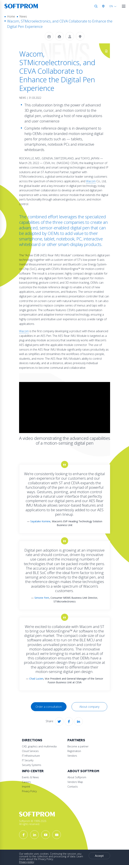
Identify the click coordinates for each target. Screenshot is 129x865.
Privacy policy (26, 862)
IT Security (27, 760)
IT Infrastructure (31, 755)
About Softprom (83, 771)
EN (111, 6)
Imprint (26, 786)
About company (89, 707)
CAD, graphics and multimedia (39, 746)
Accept (99, 856)
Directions (32, 740)
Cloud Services (30, 751)
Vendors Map (75, 782)
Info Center (33, 771)
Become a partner (77, 746)
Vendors (72, 755)
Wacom (91, 181)
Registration (74, 751)
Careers (26, 782)
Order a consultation (49, 707)
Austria (104, 6)
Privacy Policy (29, 791)
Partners (76, 740)
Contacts (72, 786)
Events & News (30, 777)
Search (96, 6)
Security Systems (31, 765)
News (23, 16)
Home (11, 16)
